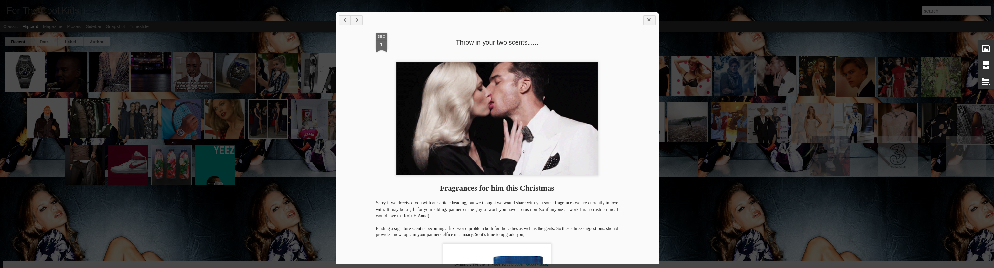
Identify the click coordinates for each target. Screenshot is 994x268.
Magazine (53, 26)
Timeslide (139, 26)
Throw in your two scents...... (497, 42)
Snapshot (115, 26)
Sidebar (94, 26)
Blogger (517, 264)
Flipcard (30, 26)
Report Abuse (536, 264)
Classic (10, 26)
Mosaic (74, 26)
